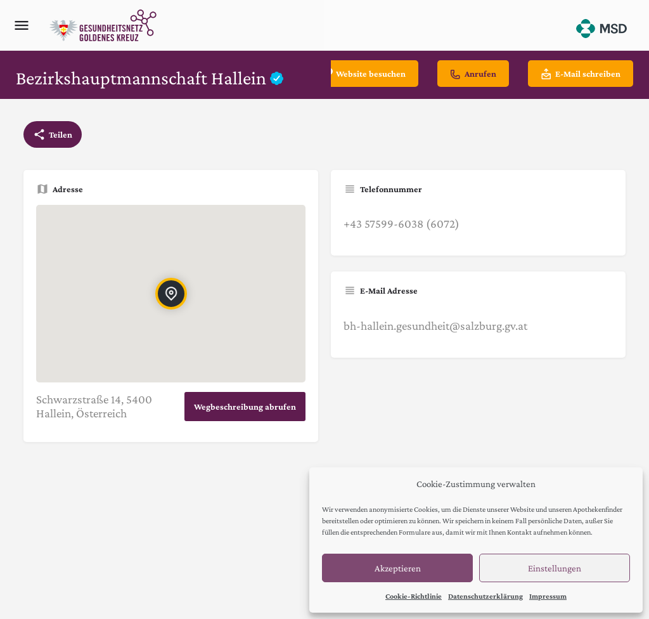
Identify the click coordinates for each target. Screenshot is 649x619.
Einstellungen (554, 568)
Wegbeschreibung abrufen (245, 406)
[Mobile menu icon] (21, 25)
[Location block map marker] (170, 294)
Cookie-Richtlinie (413, 596)
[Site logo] (104, 25)
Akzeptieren (398, 568)
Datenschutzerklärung (485, 596)
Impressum (548, 596)
